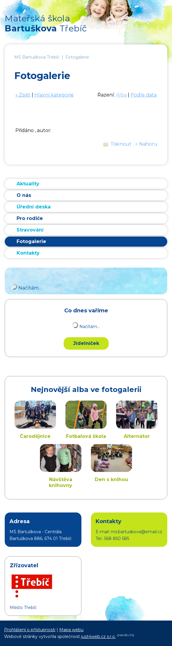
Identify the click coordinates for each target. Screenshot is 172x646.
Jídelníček (86, 343)
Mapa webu (71, 629)
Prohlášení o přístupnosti (29, 629)
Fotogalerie (77, 57)
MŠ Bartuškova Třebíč (37, 57)
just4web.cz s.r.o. (98, 636)
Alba (121, 95)
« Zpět (22, 95)
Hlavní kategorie (54, 95)
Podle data (144, 95)
